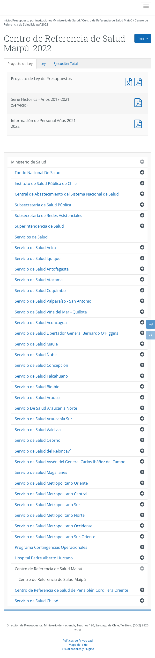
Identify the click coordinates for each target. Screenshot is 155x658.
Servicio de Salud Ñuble (36, 354)
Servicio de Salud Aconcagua (41, 322)
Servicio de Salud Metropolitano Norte (50, 515)
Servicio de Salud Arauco (37, 397)
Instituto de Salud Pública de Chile (46, 183)
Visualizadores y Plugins (78, 649)
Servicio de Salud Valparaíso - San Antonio (53, 301)
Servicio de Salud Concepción (41, 365)
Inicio (7, 20)
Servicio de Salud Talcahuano (41, 376)
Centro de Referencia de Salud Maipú (107, 20)
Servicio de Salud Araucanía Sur (43, 418)
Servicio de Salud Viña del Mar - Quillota (51, 312)
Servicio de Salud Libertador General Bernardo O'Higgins (66, 333)
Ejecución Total (65, 63)
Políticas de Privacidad (78, 640)
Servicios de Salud (31, 237)
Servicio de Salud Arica (35, 247)
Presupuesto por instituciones (32, 20)
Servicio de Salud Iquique (37, 258)
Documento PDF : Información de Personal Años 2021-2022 (139, 123)
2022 (44, 24)
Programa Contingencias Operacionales (51, 547)
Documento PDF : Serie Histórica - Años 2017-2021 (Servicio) (139, 102)
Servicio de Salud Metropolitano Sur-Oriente (55, 536)
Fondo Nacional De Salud (37, 172)
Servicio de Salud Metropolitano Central (51, 493)
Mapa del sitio (78, 644)
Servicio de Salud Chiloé (36, 601)
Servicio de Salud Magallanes (41, 472)
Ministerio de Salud (67, 20)
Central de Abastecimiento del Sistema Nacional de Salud (67, 194)
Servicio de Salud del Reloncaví (43, 451)
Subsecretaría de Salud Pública (43, 205)
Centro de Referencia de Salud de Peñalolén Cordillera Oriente (71, 590)
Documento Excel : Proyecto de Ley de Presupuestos (129, 81)
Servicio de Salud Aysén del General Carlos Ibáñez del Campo (70, 461)
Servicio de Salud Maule (36, 344)
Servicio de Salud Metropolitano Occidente (53, 526)
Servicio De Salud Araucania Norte (46, 408)
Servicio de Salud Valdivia (38, 429)
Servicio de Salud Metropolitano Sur (47, 504)
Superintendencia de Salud (39, 226)
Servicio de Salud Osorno (37, 440)
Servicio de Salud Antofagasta (42, 269)
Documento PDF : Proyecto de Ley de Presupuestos (139, 81)
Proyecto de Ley (20, 63)
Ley (43, 63)
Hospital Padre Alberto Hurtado (44, 558)
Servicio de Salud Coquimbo (40, 290)
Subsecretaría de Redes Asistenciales (48, 215)
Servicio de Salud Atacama (39, 279)
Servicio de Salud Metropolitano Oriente (51, 483)
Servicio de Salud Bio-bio (37, 386)
